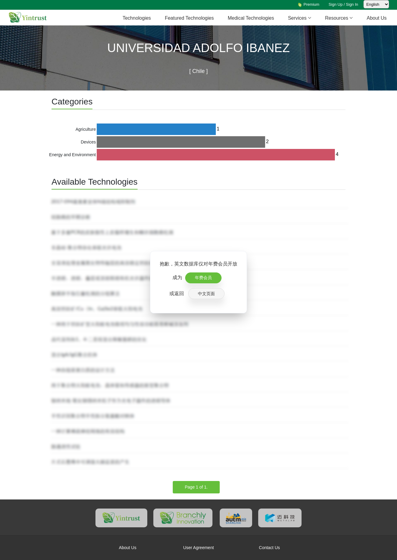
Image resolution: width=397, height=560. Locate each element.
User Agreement (198, 547)
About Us (377, 18)
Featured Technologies (189, 18)
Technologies (136, 18)
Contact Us (269, 547)
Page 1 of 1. (196, 487)
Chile (198, 71)
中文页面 (206, 293)
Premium (308, 4)
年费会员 (203, 277)
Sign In (352, 4)
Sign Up (335, 4)
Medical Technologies (251, 18)
